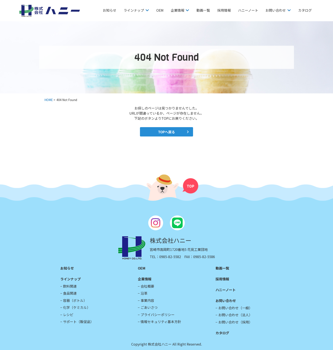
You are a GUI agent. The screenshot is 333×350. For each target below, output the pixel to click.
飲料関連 (70, 286)
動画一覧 (203, 10)
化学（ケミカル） (76, 307)
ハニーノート (248, 10)
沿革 (144, 293)
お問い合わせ (275, 10)
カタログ (305, 10)
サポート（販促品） (78, 321)
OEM (160, 10)
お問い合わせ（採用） (235, 322)
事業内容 (147, 300)
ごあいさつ (149, 307)
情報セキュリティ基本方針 (161, 321)
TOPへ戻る (166, 131)
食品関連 (70, 293)
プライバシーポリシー (158, 314)
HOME (48, 100)
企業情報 (177, 10)
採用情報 (224, 10)
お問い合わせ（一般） (235, 307)
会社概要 (147, 286)
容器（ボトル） (75, 300)
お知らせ (109, 10)
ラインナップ (134, 10)
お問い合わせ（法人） (235, 314)
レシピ (68, 314)
